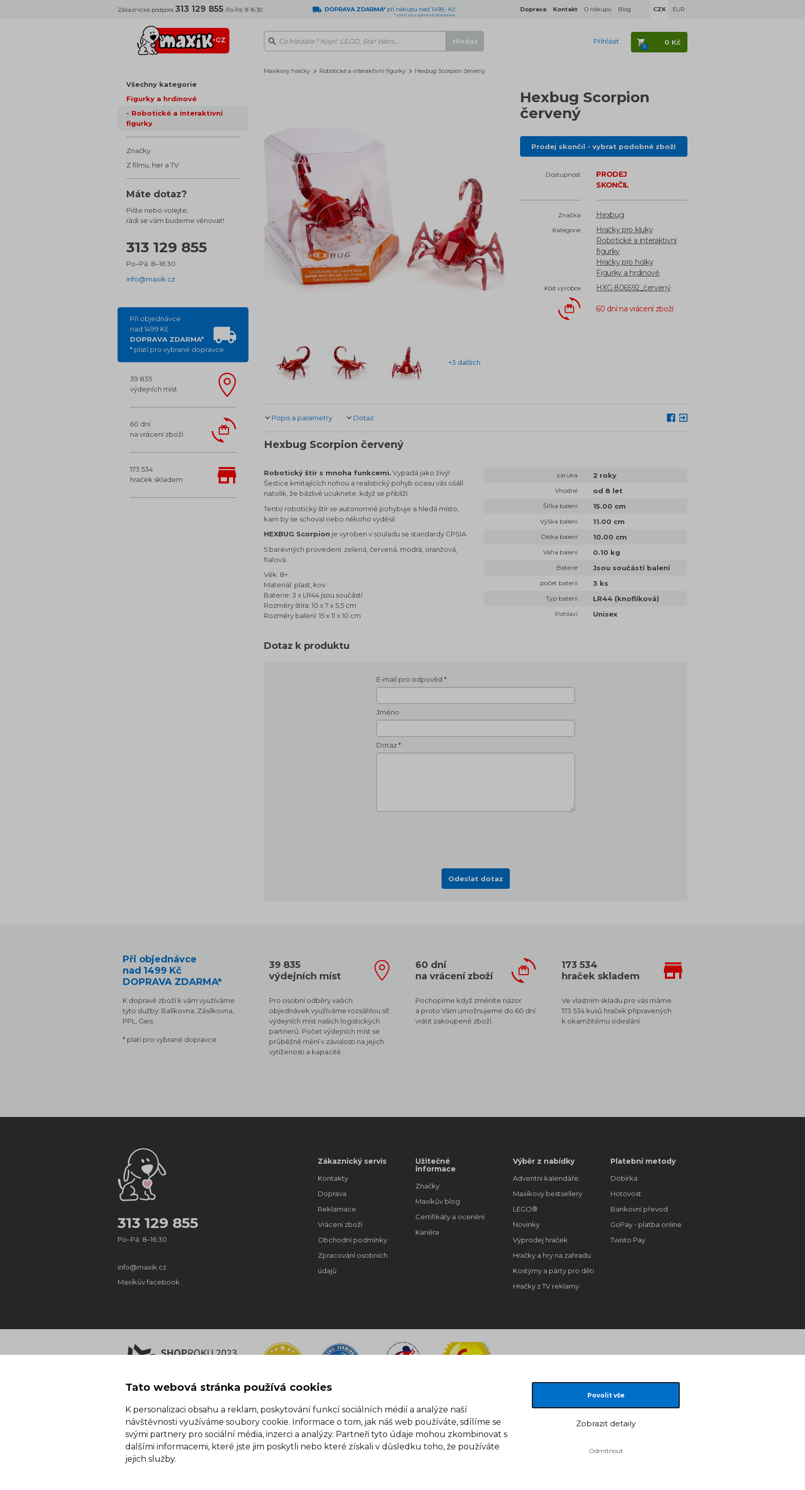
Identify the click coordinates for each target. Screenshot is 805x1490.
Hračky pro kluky (624, 229)
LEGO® (525, 1209)
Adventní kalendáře (546, 1178)
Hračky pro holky (624, 262)
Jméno (387, 712)
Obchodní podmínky (352, 1240)
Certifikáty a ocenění (450, 1217)
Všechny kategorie (161, 84)
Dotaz (363, 418)
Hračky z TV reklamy (546, 1286)
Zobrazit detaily (606, 1423)
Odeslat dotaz (475, 878)
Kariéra (427, 1232)
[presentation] (476, 837)
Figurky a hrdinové (161, 99)
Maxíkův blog (437, 1201)
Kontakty (333, 1178)
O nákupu (597, 9)
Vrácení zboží (340, 1224)
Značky (138, 150)
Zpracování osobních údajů (353, 1263)
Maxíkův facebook (149, 1282)
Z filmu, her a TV (152, 165)
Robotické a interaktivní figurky (174, 118)
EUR (679, 9)
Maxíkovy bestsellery (547, 1193)
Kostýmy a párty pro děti (551, 1270)
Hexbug (610, 214)
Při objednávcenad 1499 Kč (177, 333)
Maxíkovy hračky (287, 70)
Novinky (526, 1224)
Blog (624, 9)
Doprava (332, 1193)
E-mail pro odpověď (409, 679)
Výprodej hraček (540, 1240)
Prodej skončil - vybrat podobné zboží (603, 146)
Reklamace (337, 1209)
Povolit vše (606, 1395)
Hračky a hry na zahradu (551, 1255)
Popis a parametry (302, 418)
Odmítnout (606, 1451)
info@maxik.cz (150, 279)
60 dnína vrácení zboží (156, 429)
